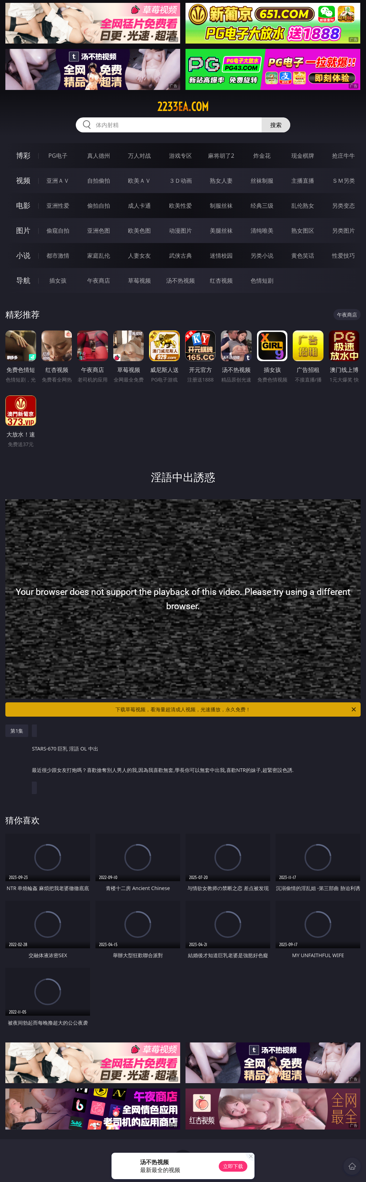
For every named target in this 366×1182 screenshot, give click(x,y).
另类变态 (343, 205)
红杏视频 (221, 280)
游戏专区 (180, 156)
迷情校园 (221, 255)
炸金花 (262, 156)
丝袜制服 (262, 181)
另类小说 (262, 255)
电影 (23, 205)
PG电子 (57, 156)
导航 (23, 280)
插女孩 (57, 280)
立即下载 (233, 1166)
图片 (23, 230)
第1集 (16, 730)
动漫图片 (180, 230)
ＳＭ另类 (343, 181)
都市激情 (57, 255)
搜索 (276, 125)
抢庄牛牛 (343, 156)
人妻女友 (139, 255)
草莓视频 (139, 280)
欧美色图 (139, 230)
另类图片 (343, 230)
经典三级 (262, 205)
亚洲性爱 (57, 205)
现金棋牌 (302, 156)
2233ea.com (183, 107)
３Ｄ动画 (180, 181)
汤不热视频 (180, 280)
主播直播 (302, 181)
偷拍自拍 (98, 205)
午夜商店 (98, 280)
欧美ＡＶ (139, 181)
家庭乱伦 (98, 255)
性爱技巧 (343, 255)
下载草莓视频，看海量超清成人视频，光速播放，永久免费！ (236, 709)
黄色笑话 (302, 255)
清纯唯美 (262, 230)
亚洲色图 (98, 230)
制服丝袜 (221, 205)
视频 (23, 180)
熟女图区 (302, 230)
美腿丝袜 (221, 230)
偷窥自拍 (57, 230)
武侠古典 (180, 255)
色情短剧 (262, 280)
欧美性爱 (180, 205)
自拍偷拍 (98, 181)
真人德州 (98, 156)
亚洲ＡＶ (57, 181)
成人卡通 (139, 205)
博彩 (23, 155)
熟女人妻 (221, 181)
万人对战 (139, 156)
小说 (23, 255)
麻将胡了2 (221, 156)
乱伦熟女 (302, 205)
